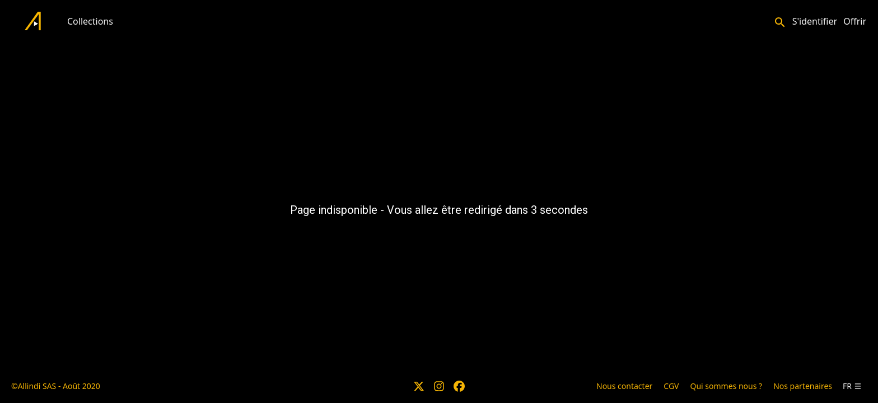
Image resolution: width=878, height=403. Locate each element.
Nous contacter (624, 386)
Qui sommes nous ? (726, 386)
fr (852, 386)
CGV (671, 386)
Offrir (854, 21)
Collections (90, 21)
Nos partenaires (802, 386)
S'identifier (814, 21)
